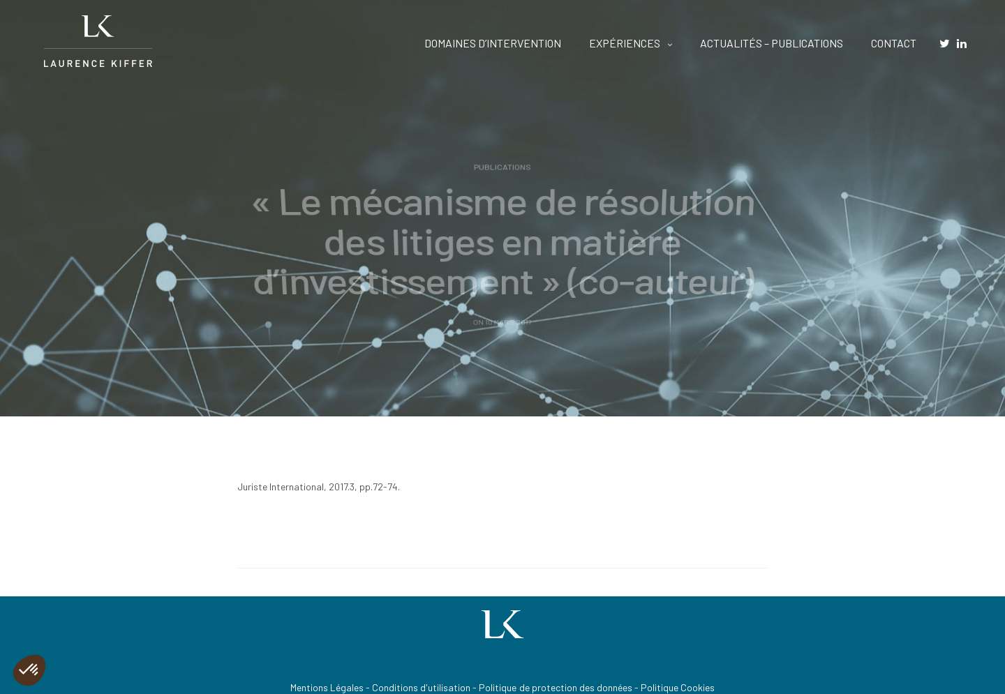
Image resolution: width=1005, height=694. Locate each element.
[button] (29, 670)
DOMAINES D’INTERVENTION (492, 43)
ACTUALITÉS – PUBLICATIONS (771, 43)
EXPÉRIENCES (624, 43)
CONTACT (893, 43)
